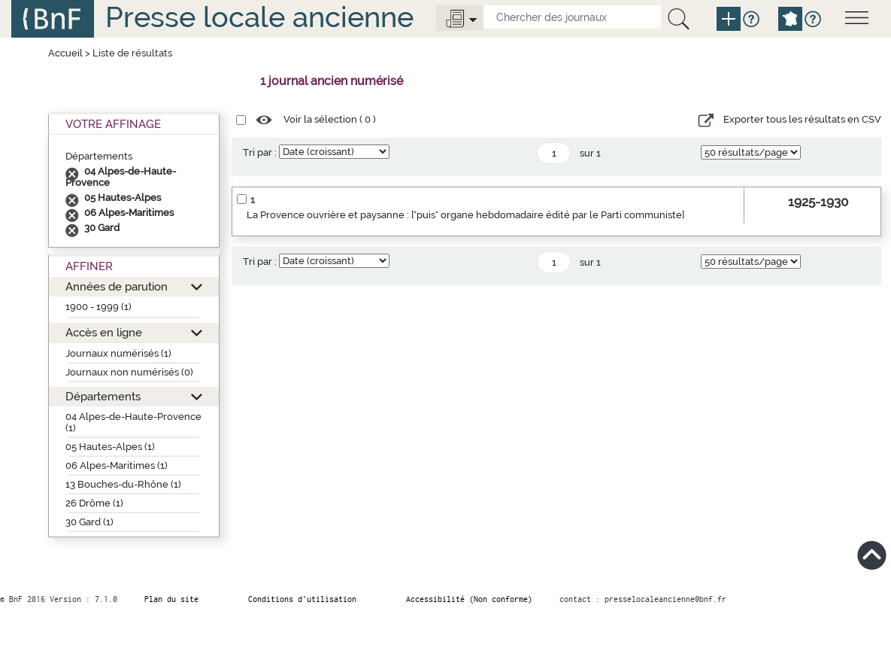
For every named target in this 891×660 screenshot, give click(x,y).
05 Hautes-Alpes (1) (110, 446)
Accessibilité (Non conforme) (469, 599)
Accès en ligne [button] (103, 332)
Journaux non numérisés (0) (129, 372)
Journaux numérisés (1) (118, 353)
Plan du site (171, 599)
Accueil (65, 53)
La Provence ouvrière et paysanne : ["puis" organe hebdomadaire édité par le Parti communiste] (465, 215)
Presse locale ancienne (259, 17)
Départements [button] (103, 396)
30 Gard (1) (89, 522)
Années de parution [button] (116, 286)
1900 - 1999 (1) (98, 306)
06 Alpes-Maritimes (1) (116, 465)
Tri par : (260, 152)
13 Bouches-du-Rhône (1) (123, 484)
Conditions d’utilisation (302, 599)
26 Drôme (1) (94, 503)
